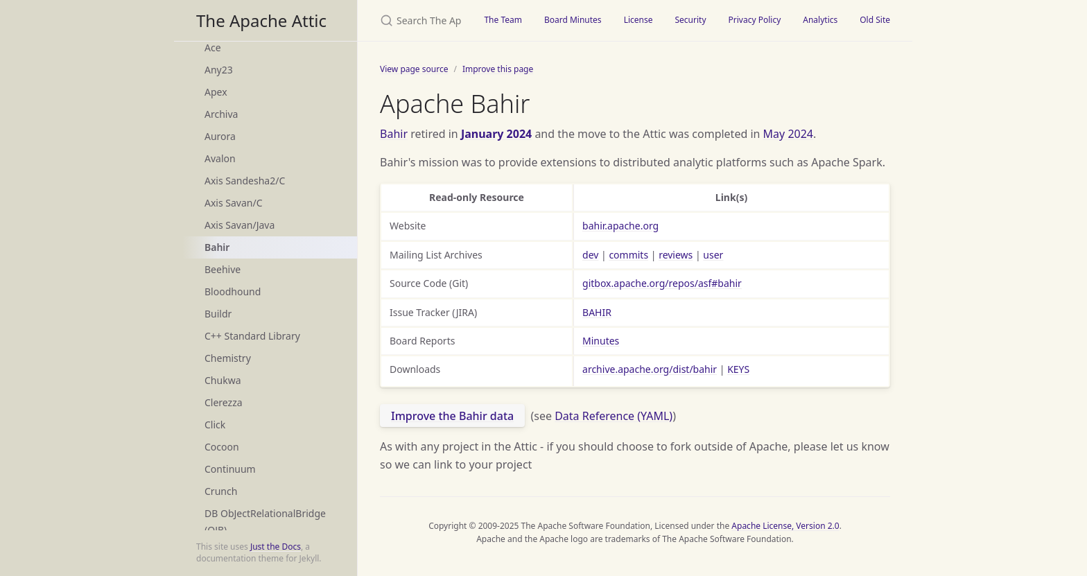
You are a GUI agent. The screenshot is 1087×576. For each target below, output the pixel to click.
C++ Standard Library (252, 335)
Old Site (875, 20)
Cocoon (222, 446)
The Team (503, 20)
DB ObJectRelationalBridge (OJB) (265, 521)
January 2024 (496, 133)
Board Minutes (573, 20)
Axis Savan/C (234, 202)
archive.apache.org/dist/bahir (649, 369)
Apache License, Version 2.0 (785, 526)
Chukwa (223, 380)
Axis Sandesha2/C (245, 180)
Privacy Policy (755, 20)
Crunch (221, 491)
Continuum (230, 468)
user (713, 254)
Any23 (219, 69)
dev (590, 254)
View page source (414, 69)
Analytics (820, 20)
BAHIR (596, 312)
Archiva (221, 114)
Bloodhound (233, 291)
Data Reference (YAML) (613, 416)
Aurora (220, 136)
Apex (216, 91)
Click (215, 424)
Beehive (223, 269)
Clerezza (224, 402)
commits (628, 254)
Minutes (600, 340)
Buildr (218, 313)
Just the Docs (275, 546)
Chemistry (228, 358)
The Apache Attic (261, 20)
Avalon (220, 158)
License (638, 20)
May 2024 (788, 133)
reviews (676, 254)
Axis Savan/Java (240, 225)
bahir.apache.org (620, 225)
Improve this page (497, 69)
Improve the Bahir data (452, 416)
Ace (213, 47)
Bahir (217, 247)
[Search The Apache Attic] (415, 20)
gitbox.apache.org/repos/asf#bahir (662, 283)
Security (690, 20)
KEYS (738, 369)
